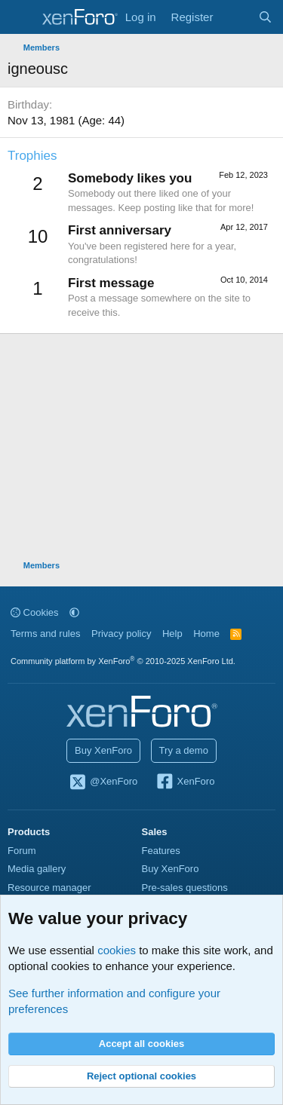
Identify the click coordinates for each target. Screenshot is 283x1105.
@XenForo (103, 782)
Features (161, 850)
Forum (22, 850)
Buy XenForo (103, 750)
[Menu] (20, 17)
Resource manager (49, 887)
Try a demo (183, 750)
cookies (116, 950)
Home (206, 633)
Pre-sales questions (185, 887)
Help (172, 633)
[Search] (265, 17)
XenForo (185, 782)
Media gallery (37, 868)
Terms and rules (45, 633)
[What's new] (235, 17)
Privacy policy (121, 633)
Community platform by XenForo (123, 661)
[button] (74, 612)
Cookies (35, 612)
